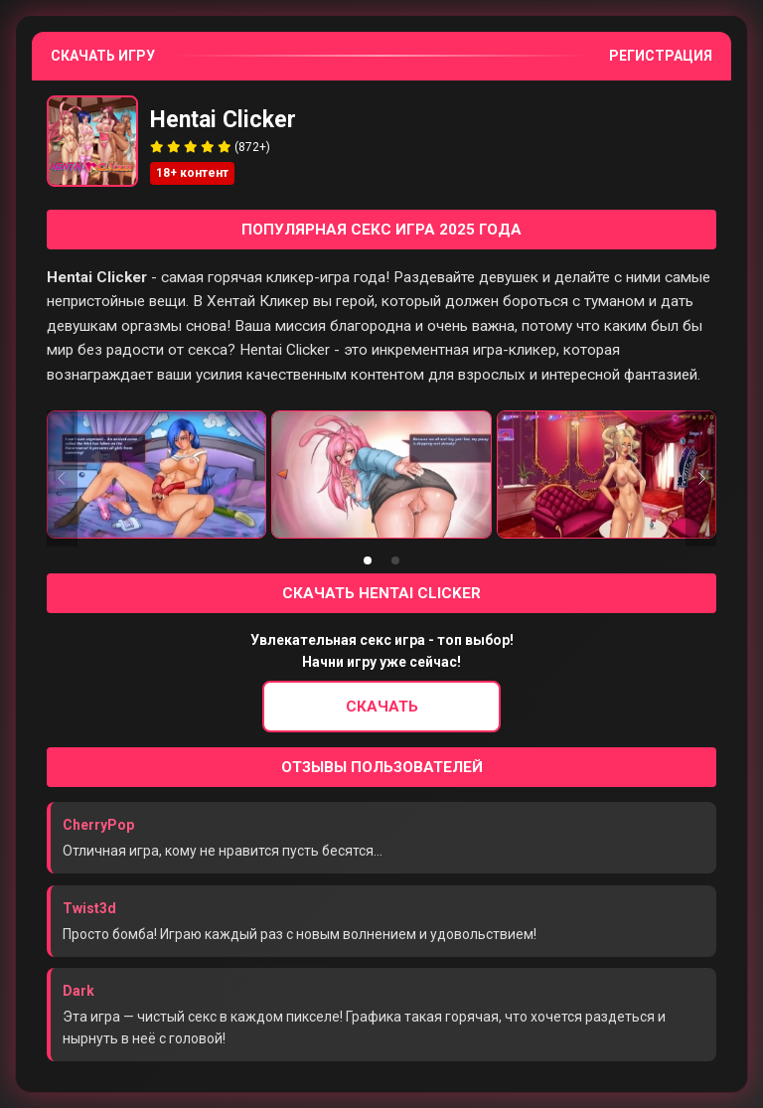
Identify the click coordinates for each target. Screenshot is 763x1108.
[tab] (368, 560)
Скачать (382, 706)
